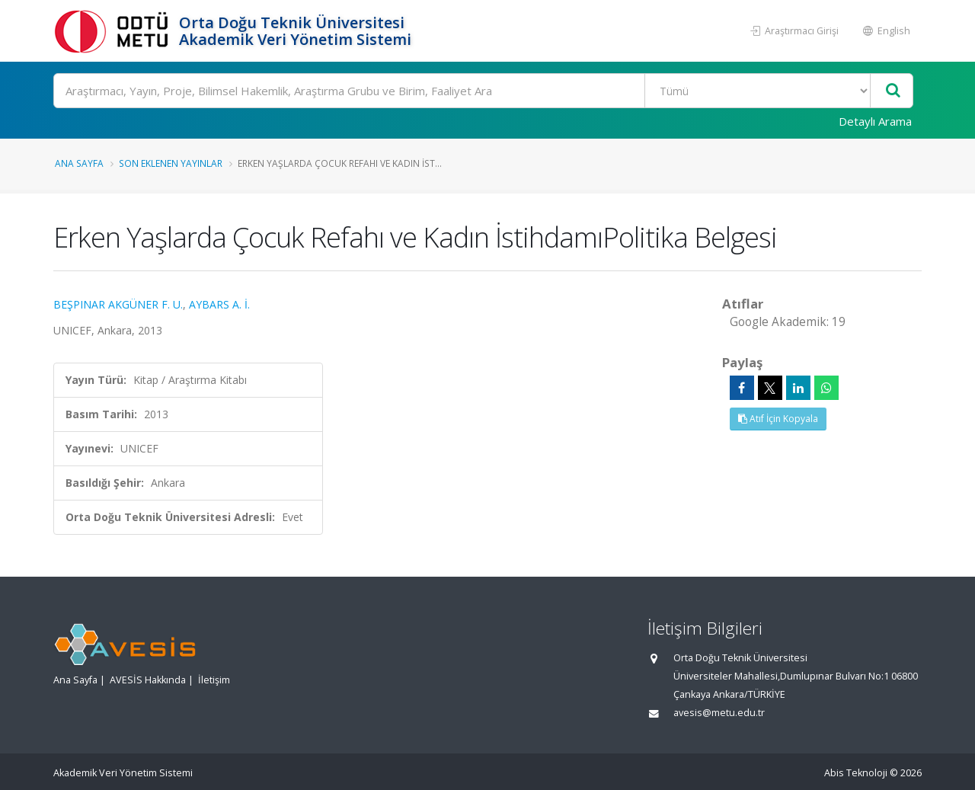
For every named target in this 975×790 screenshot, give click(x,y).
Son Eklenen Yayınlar (170, 163)
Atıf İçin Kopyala (778, 418)
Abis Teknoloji (855, 772)
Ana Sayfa (79, 163)
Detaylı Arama (875, 121)
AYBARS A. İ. (219, 304)
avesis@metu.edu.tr (719, 712)
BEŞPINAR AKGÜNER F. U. (118, 304)
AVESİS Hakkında (148, 679)
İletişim (214, 679)
